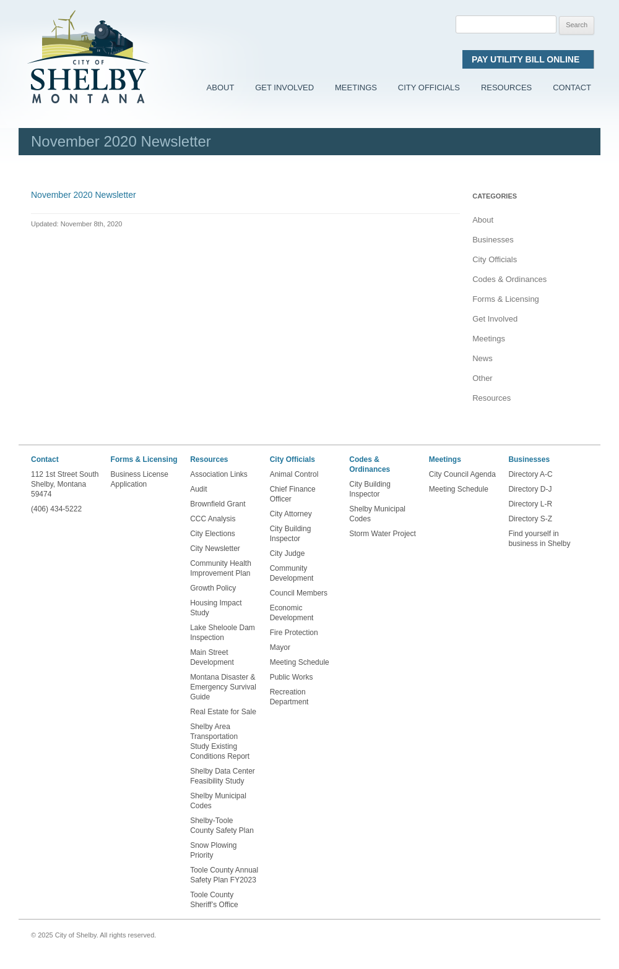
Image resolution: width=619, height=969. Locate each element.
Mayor (280, 647)
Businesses (492, 239)
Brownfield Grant (217, 504)
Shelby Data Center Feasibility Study (222, 776)
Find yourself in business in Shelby (539, 538)
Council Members (298, 593)
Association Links (219, 474)
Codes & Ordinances (509, 279)
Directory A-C (530, 474)
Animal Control (294, 474)
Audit (198, 489)
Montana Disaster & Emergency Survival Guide (223, 687)
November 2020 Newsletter (83, 195)
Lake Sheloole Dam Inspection (222, 632)
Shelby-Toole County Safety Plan (222, 825)
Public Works (291, 677)
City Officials (429, 87)
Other (482, 378)
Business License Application (139, 479)
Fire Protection (294, 632)
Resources (506, 87)
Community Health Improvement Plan (220, 568)
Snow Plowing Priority (213, 850)
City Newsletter (215, 548)
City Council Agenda (462, 474)
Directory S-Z (530, 518)
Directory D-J (530, 489)
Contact (572, 87)
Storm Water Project (382, 533)
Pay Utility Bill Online (528, 59)
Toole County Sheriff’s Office (215, 899)
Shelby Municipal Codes (218, 801)
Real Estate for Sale (223, 711)
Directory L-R (530, 504)
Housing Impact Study (215, 608)
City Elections (212, 533)
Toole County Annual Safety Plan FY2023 (224, 875)
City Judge (287, 553)
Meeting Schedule (299, 662)
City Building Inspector (290, 533)
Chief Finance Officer (293, 494)
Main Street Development (212, 657)
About (221, 87)
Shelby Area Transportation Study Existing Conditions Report (219, 741)
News (482, 358)
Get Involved (284, 87)
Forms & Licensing (505, 299)
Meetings (356, 87)
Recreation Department (289, 697)
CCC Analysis (212, 518)
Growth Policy (213, 588)
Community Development (292, 573)
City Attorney (291, 514)
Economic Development (292, 613)
